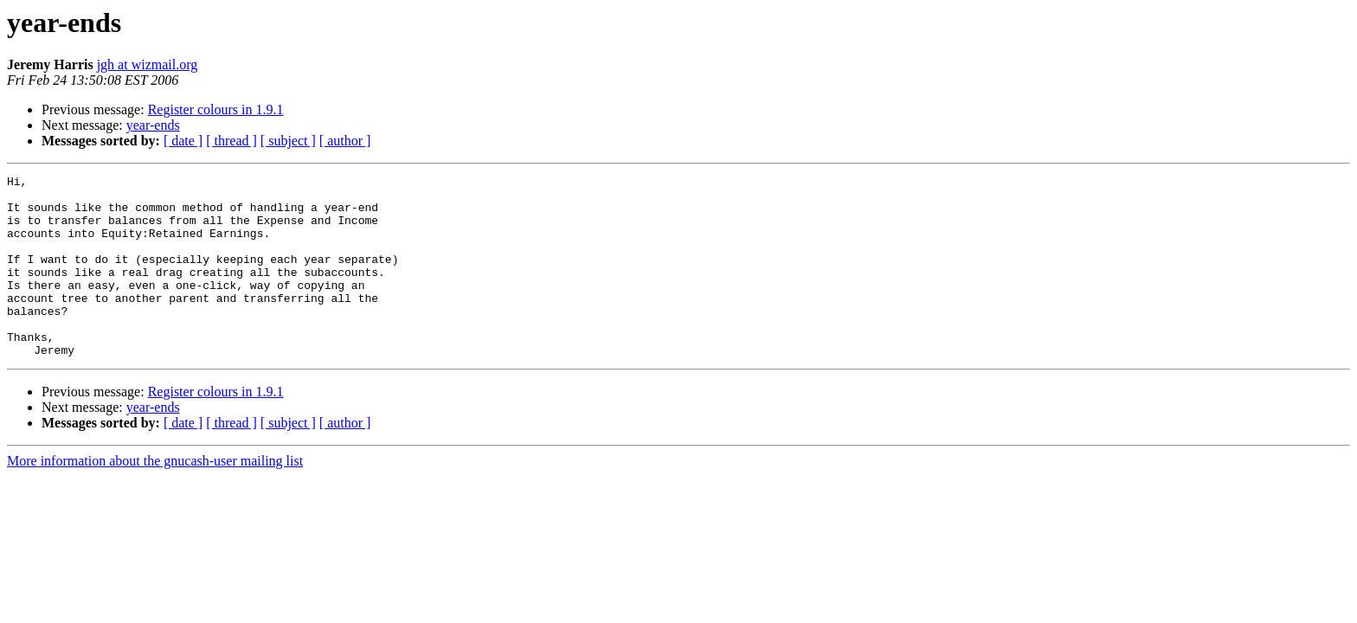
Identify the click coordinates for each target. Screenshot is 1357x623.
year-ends (153, 125)
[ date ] (183, 140)
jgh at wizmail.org (147, 64)
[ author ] (345, 140)
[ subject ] (288, 140)
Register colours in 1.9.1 (216, 109)
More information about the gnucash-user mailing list (155, 497)
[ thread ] (231, 140)
